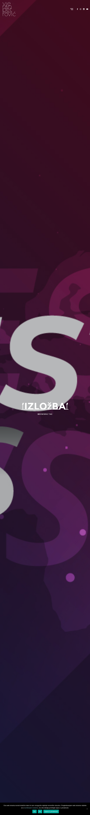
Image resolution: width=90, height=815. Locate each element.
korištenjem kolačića (31, 808)
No (40, 811)
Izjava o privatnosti (51, 811)
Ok (35, 811)
